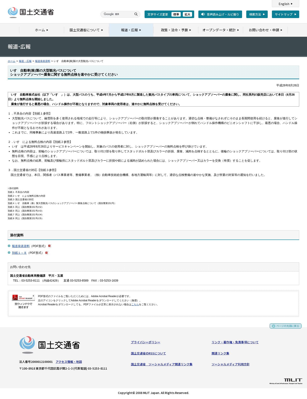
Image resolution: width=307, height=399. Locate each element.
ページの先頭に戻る (286, 328)
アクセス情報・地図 (69, 362)
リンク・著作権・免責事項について (235, 343)
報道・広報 (25, 61)
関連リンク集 (220, 354)
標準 (176, 14)
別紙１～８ (19, 252)
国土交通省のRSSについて (148, 354)
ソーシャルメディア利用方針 (231, 365)
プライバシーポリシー (145, 343)
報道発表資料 (42, 61)
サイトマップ (284, 14)
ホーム (11, 61)
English (284, 4)
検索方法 (255, 14)
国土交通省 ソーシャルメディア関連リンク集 (161, 365)
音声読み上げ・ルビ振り (223, 14)
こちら (135, 304)
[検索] (116, 14)
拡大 (187, 14)
